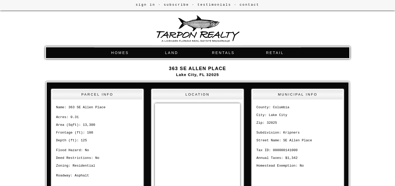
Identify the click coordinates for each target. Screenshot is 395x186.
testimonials (214, 5)
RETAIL (275, 53)
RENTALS (223, 53)
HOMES (120, 53)
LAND (171, 53)
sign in (145, 5)
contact (249, 5)
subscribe (176, 5)
